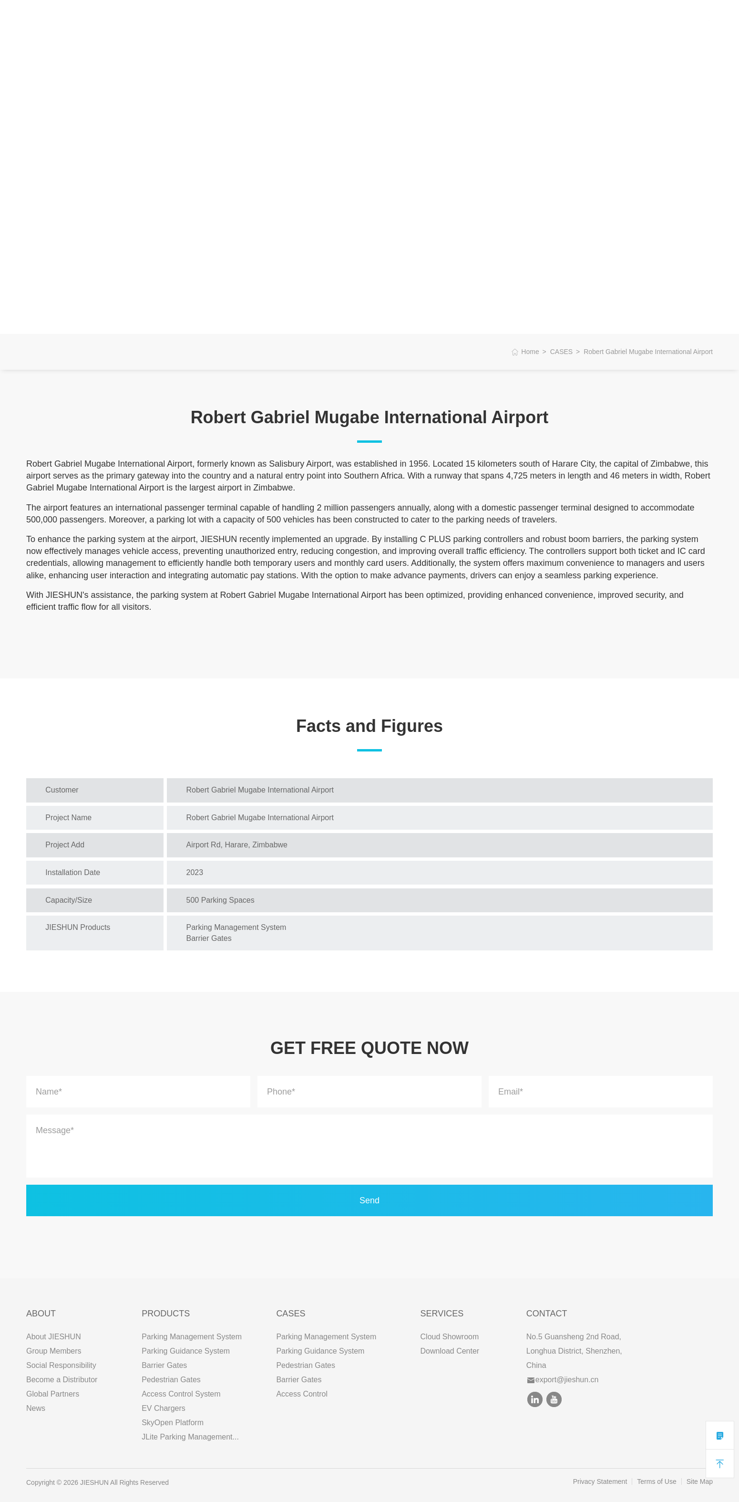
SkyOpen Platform (173, 1423)
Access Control (302, 1394)
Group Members (54, 1351)
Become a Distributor (61, 1380)
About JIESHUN (53, 1337)
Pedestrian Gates (171, 1380)
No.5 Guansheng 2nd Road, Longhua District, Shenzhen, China (574, 1351)
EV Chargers (163, 1408)
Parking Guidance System (186, 1351)
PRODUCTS (194, 19)
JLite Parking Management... (190, 1437)
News (35, 1408)
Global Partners (52, 1394)
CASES (243, 19)
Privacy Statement (600, 1481)
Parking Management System (192, 1337)
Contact (546, 1313)
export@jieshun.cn (563, 1380)
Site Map (700, 1481)
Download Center (450, 1351)
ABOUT (146, 19)
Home (530, 351)
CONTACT (341, 19)
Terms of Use (656, 1481)
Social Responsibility (61, 1365)
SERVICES (289, 19)
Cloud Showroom (450, 1337)
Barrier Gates (164, 1365)
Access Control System (181, 1394)
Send (369, 1200)
